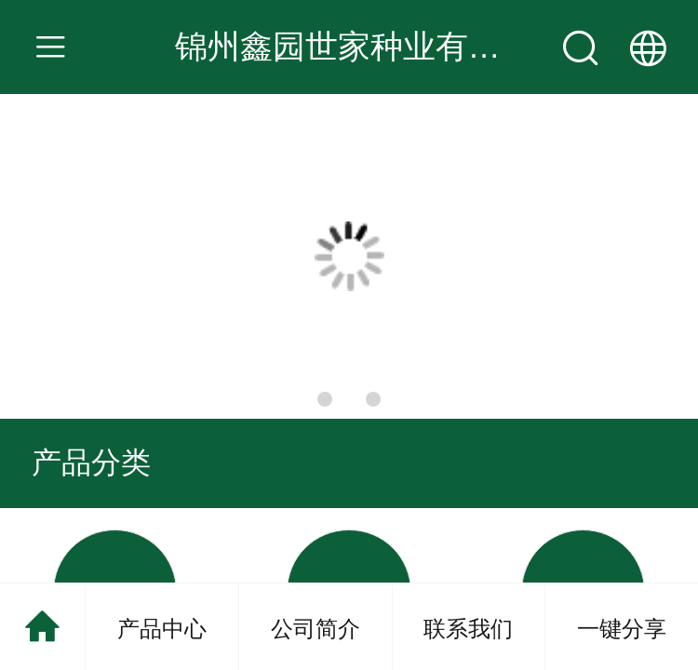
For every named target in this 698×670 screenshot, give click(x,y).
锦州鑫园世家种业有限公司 (370, 46)
